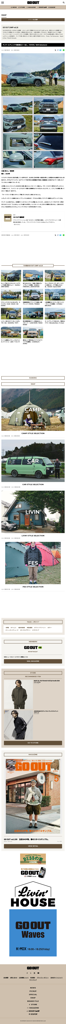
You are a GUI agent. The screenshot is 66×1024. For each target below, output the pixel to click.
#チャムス (13, 627)
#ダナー (50, 627)
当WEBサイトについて (56, 977)
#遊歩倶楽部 (21, 627)
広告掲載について (24, 977)
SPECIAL (33, 995)
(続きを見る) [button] (17, 224)
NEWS (33, 988)
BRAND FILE (33, 1001)
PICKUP (33, 991)
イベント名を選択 (33, 19)
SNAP (33, 998)
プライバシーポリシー (43, 977)
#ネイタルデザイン (25, 630)
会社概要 (6, 977)
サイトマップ (33, 980)
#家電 (7, 627)
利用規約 (32, 977)
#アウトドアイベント (40, 627)
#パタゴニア (35, 630)
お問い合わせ (13, 977)
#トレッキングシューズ (12, 630)
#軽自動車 (29, 627)
